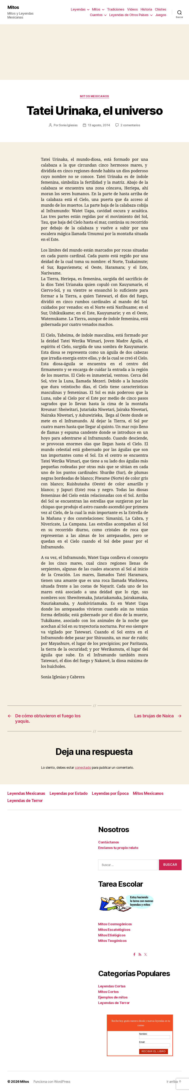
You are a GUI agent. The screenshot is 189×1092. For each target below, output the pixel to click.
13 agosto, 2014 (99, 125)
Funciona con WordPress (51, 1081)
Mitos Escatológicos (114, 930)
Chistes (160, 9)
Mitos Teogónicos (112, 941)
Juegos (160, 15)
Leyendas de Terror (25, 800)
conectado (83, 767)
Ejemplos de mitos (112, 997)
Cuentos (96, 15)
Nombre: (143, 1034)
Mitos (13, 7)
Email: (142, 1042)
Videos (132, 9)
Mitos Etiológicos (111, 935)
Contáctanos (108, 842)
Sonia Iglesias (68, 125)
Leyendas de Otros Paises (129, 15)
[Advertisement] (94, 52)
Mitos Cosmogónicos (115, 924)
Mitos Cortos (108, 992)
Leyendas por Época (110, 793)
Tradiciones (115, 9)
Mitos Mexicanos (94, 96)
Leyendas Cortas (112, 986)
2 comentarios (130, 125)
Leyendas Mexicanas (26, 793)
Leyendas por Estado (69, 793)
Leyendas (78, 9)
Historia (146, 9)
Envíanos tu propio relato (118, 848)
